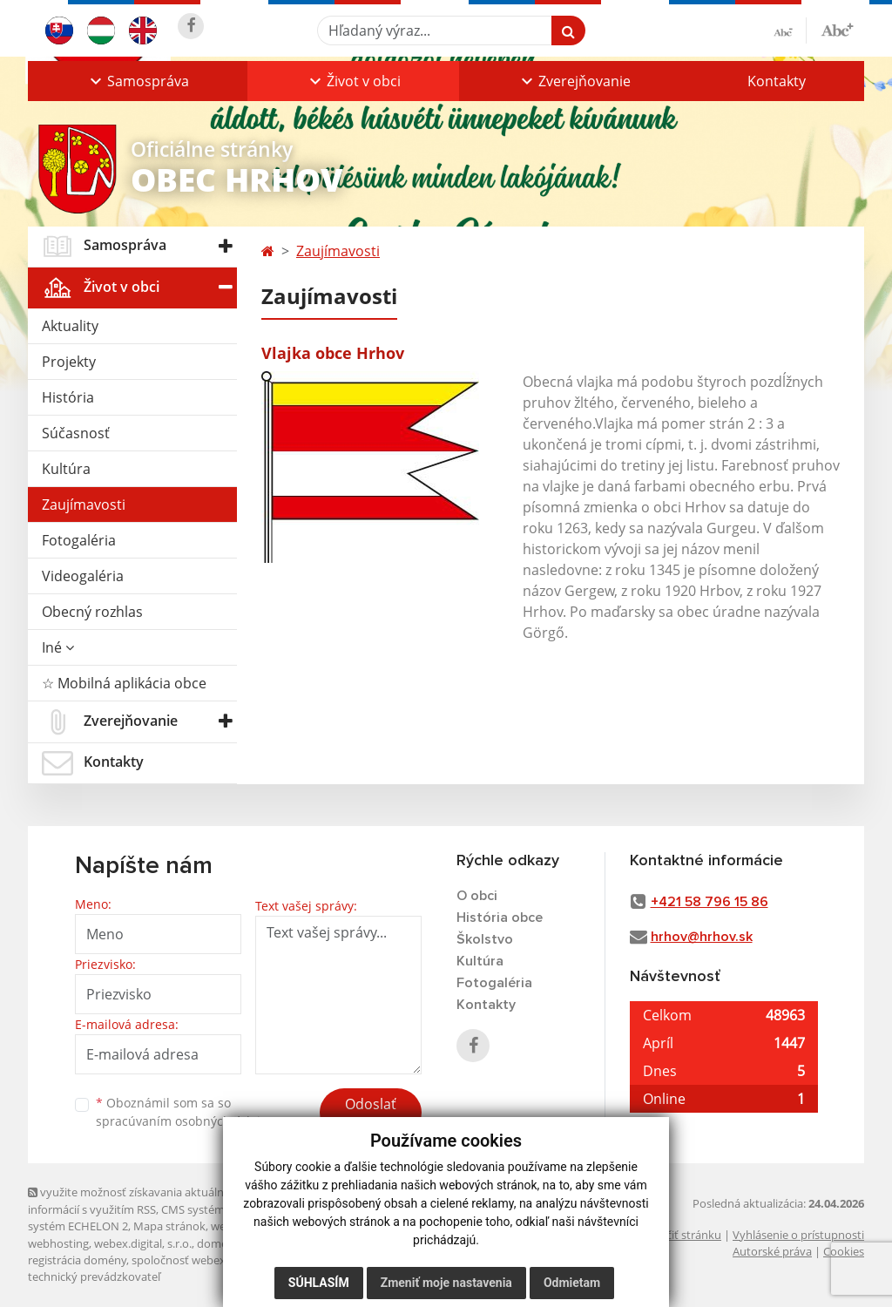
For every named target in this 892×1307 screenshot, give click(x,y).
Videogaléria (83, 576)
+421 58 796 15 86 (709, 902)
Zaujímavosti (83, 504)
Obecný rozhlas (92, 611)
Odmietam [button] (572, 1283)
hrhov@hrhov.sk (702, 937)
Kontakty (776, 81)
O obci (476, 896)
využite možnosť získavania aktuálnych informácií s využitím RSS (135, 1200)
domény (218, 1243)
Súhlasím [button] (318, 1283)
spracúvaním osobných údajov (185, 1121)
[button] (137, 81)
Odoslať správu (370, 1114)
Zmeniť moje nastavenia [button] (446, 1283)
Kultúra (66, 468)
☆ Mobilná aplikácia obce (124, 683)
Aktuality (70, 325)
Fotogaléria (79, 540)
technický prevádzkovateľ (94, 1276)
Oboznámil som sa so (185, 1111)
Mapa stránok (169, 1226)
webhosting (58, 1243)
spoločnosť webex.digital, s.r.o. (210, 1260)
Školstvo (484, 939)
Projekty (69, 361)
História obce (499, 917)
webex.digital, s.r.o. (143, 1243)
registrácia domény (77, 1260)
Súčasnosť (76, 433)
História (68, 397)
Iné (58, 647)
